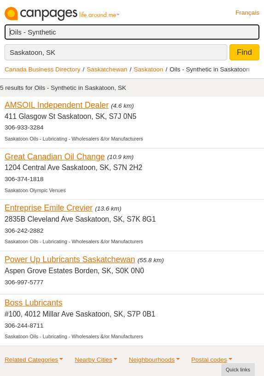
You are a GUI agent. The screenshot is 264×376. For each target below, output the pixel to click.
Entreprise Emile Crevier (49, 207)
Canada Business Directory (42, 69)
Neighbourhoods (152, 359)
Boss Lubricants (34, 302)
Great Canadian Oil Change (55, 156)
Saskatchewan (107, 69)
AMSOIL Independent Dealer (57, 105)
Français (247, 12)
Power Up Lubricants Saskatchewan (70, 259)
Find (244, 52)
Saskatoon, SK (32, 52)
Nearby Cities (93, 359)
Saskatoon (148, 69)
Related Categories (31, 359)
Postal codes (209, 359)
